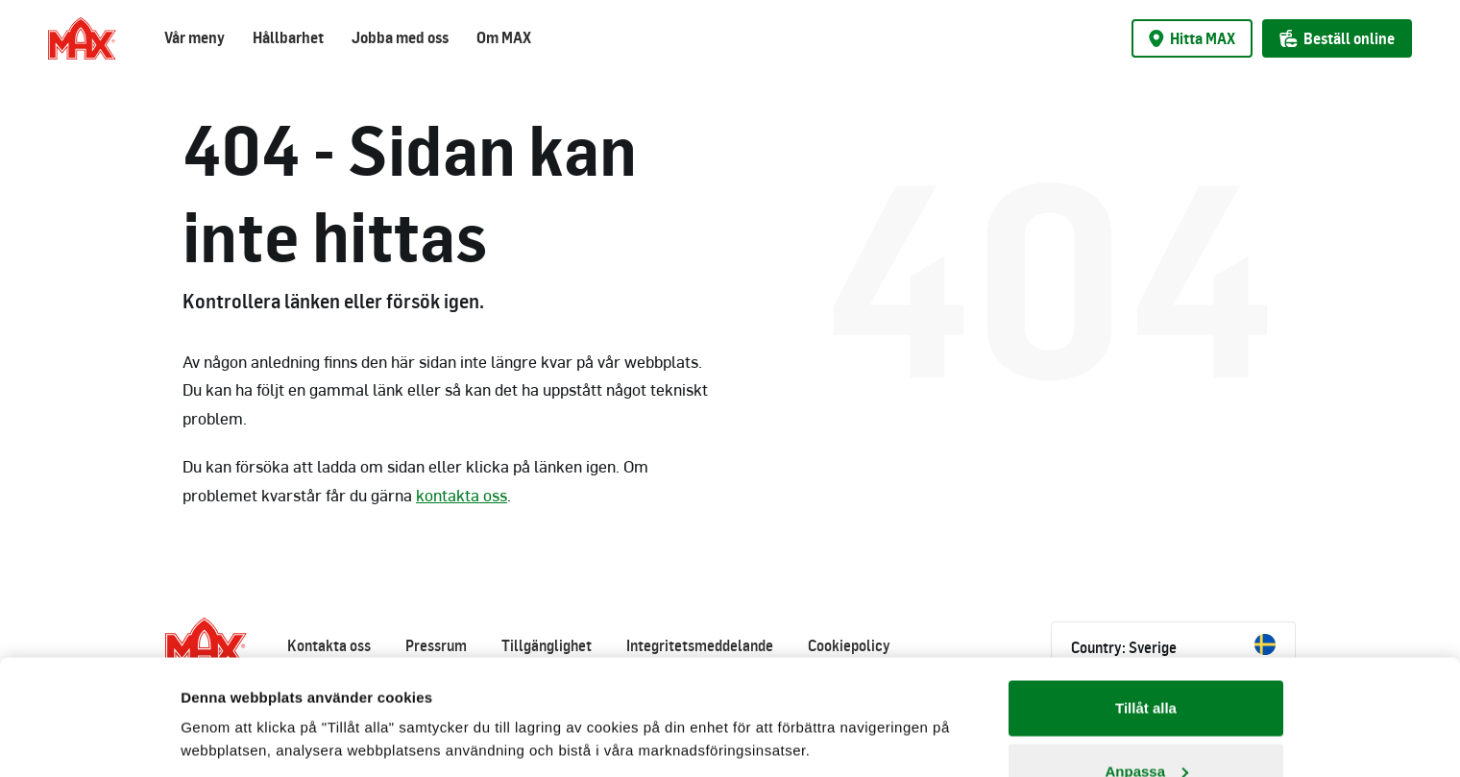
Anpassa (1146, 663)
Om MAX (503, 37)
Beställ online (1337, 38)
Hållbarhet (288, 37)
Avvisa (1146, 725)
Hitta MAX (1192, 38)
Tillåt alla (1146, 600)
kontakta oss (461, 494)
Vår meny (194, 37)
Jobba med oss (400, 37)
